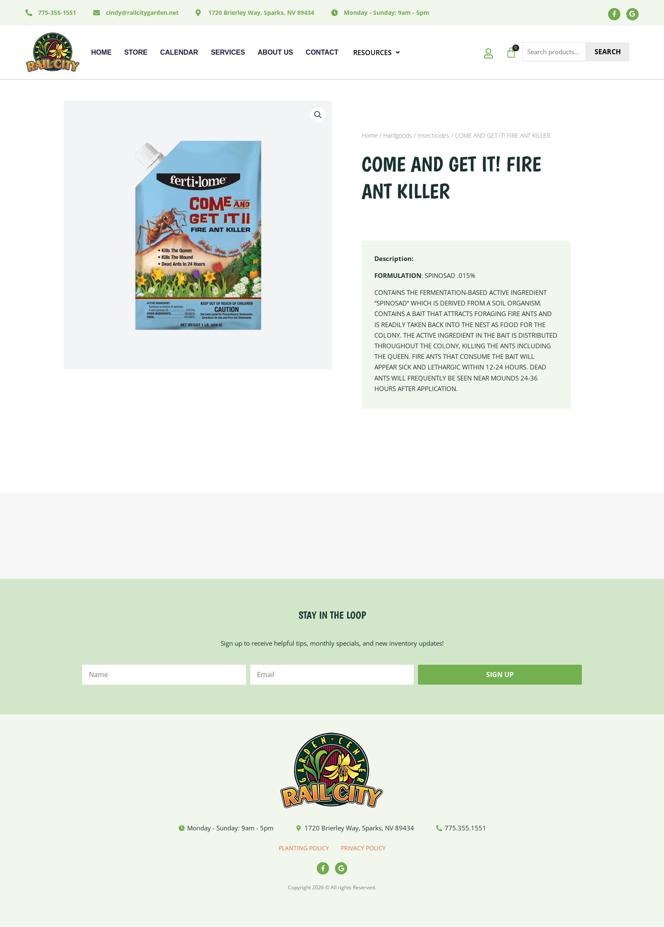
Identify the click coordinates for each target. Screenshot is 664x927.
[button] (318, 115)
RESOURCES (376, 52)
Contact (322, 52)
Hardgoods (397, 136)
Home (101, 52)
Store (135, 52)
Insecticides (433, 136)
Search (608, 52)
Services (228, 52)
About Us (275, 52)
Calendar (179, 52)
